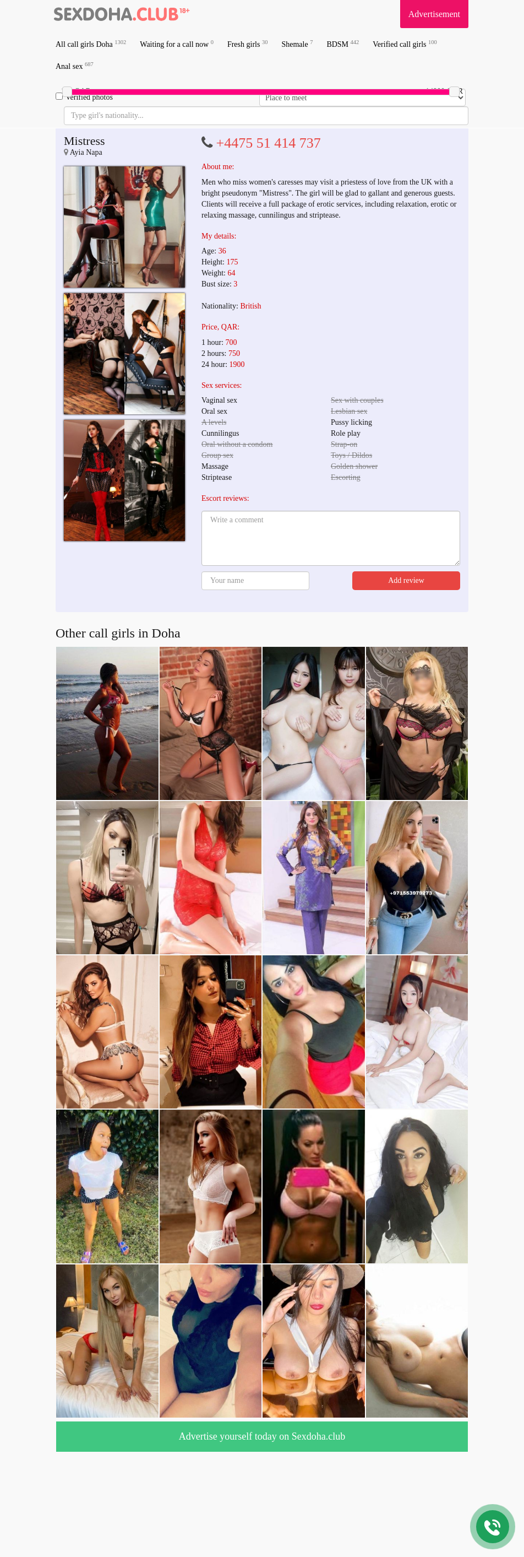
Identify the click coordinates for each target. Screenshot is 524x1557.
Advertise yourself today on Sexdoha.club (262, 1436)
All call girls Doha (91, 43)
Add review (406, 580)
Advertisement (434, 14)
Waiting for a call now (177, 43)
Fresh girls (247, 43)
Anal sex (75, 66)
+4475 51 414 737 (268, 143)
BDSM (342, 43)
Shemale (297, 43)
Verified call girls (404, 43)
